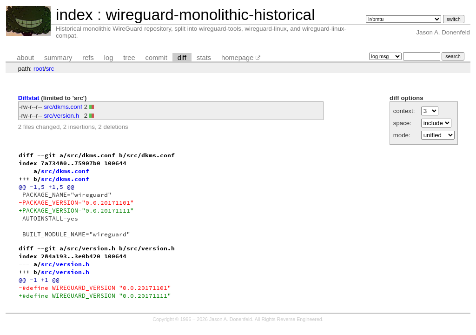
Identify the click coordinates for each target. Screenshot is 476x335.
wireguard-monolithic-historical (210, 14)
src (50, 68)
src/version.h (61, 115)
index (74, 14)
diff (182, 57)
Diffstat (29, 97)
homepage (237, 57)
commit (156, 57)
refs (87, 57)
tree (129, 57)
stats (204, 57)
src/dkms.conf (63, 106)
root (38, 68)
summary (58, 57)
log (108, 57)
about (25, 57)
